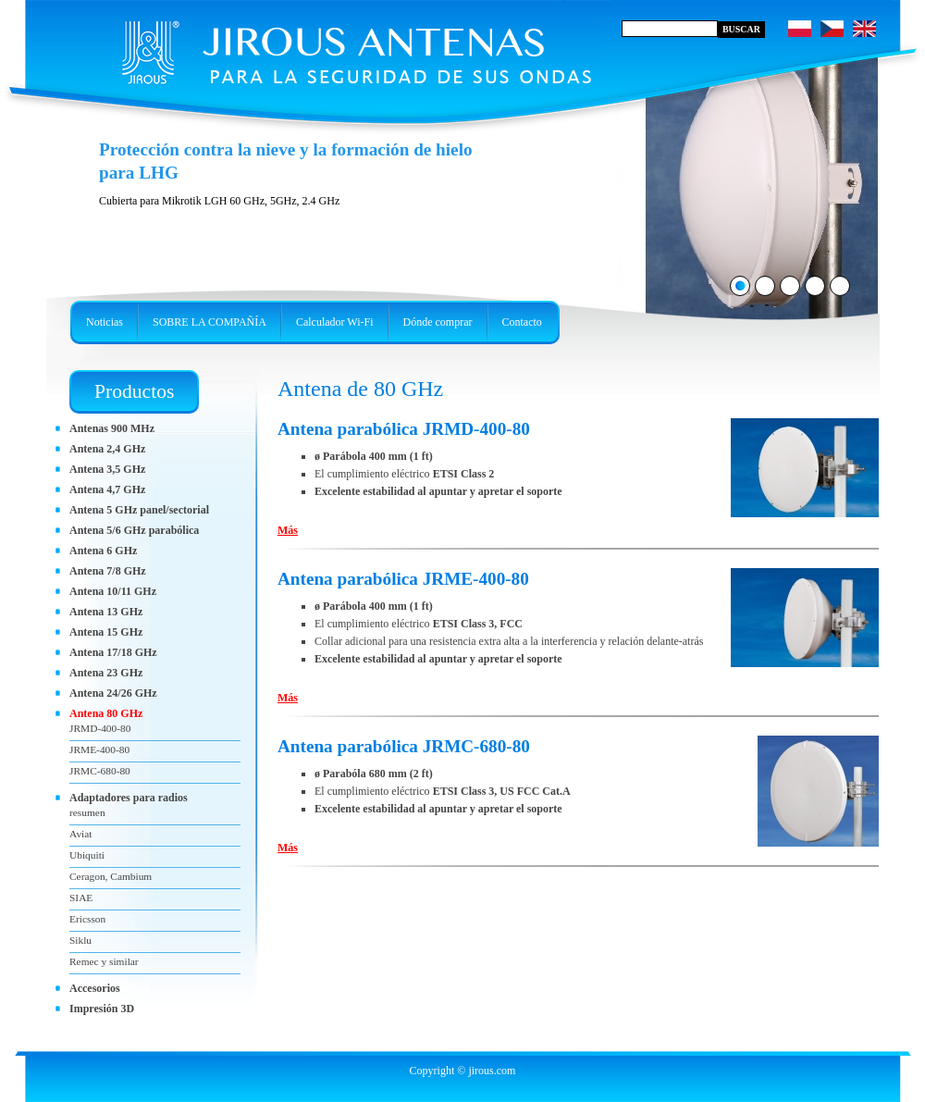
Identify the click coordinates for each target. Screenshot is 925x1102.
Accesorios (94, 988)
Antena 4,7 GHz (107, 489)
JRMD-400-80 (99, 728)
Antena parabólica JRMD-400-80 (404, 429)
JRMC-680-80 (99, 770)
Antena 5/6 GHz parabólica (134, 530)
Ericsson (87, 918)
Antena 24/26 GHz (113, 693)
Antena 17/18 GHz (113, 652)
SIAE (80, 897)
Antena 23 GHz (105, 672)
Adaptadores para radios (128, 797)
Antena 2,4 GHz (107, 448)
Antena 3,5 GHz (107, 469)
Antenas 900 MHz (111, 428)
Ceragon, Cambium (110, 876)
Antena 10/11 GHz (112, 591)
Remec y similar (104, 961)
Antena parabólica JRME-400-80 (403, 578)
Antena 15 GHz (105, 632)
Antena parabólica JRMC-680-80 (404, 746)
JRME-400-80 (99, 749)
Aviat (80, 833)
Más (288, 530)
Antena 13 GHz (105, 611)
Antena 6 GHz (103, 550)
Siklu (80, 940)
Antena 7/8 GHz (107, 570)
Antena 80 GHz (105, 713)
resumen (87, 812)
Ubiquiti (87, 855)
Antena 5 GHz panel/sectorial (139, 509)
